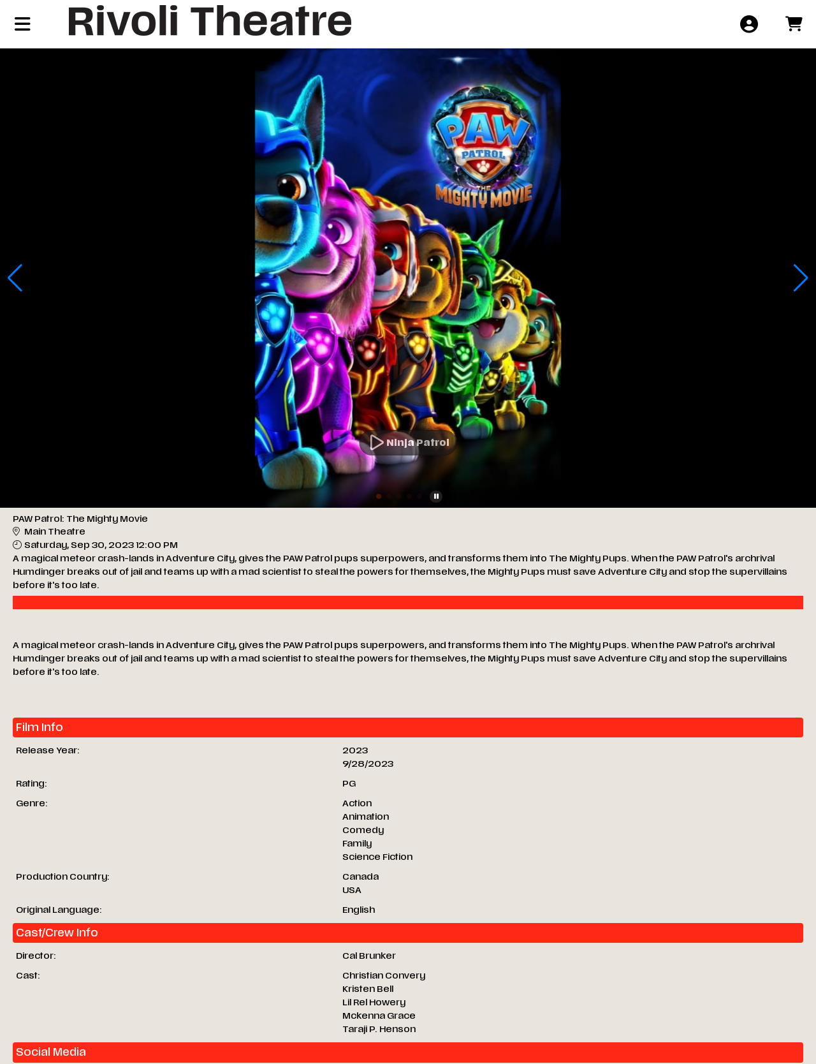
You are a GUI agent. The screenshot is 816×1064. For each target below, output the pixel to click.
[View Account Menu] (748, 24)
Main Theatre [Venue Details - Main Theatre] (54, 531)
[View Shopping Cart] (793, 24)
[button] (378, 496)
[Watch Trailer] (408, 442)
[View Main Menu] (22, 24)
